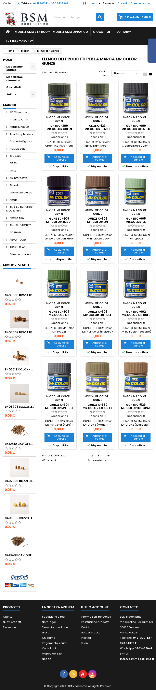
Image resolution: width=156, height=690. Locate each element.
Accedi (122, 3)
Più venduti (10, 627)
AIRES (13, 163)
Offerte (7, 617)
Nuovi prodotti (12, 622)
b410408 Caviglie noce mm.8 (19, 555)
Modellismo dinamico (70, 32)
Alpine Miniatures (20, 192)
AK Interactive (18, 178)
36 (108, 455)
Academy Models (21, 134)
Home (7, 59)
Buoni (84, 643)
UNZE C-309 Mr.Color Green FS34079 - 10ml (59, 129)
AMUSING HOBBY (20, 225)
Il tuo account (95, 607)
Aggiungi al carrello (58, 158)
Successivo (97, 460)
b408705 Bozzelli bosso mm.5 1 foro (19, 406)
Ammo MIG (16, 218)
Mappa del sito (52, 654)
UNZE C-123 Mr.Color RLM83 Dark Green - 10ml (97, 129)
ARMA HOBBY (17, 240)
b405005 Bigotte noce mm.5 (19, 295)
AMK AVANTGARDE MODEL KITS (19, 208)
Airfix (12, 171)
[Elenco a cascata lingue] (92, 3)
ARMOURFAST (18, 247)
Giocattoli (102, 32)
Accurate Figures (20, 141)
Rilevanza (126, 73)
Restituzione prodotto (95, 622)
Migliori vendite (17, 265)
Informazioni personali (96, 617)
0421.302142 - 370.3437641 (50, 3)
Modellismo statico (31, 32)
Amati (13, 200)
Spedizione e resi (53, 617)
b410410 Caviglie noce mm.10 (19, 443)
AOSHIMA (15, 232)
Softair (122, 32)
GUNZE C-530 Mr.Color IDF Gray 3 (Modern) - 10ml (97, 408)
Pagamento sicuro (54, 643)
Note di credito (91, 632)
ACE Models (17, 149)
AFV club (15, 156)
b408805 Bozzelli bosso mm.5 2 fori (19, 518)
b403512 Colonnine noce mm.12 (19, 369)
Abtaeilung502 (19, 127)
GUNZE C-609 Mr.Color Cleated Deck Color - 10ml (135, 129)
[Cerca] (78, 17)
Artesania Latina (20, 254)
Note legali (49, 622)
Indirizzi (86, 638)
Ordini (85, 627)
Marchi (9, 105)
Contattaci (49, 648)
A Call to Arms (18, 119)
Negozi (46, 659)
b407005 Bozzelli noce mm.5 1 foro (19, 481)
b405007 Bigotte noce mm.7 (19, 332)
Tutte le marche (18, 41)
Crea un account (141, 3)
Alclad (13, 185)
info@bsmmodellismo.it (137, 659)
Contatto (8, 3)
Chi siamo (48, 638)
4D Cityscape (18, 112)
